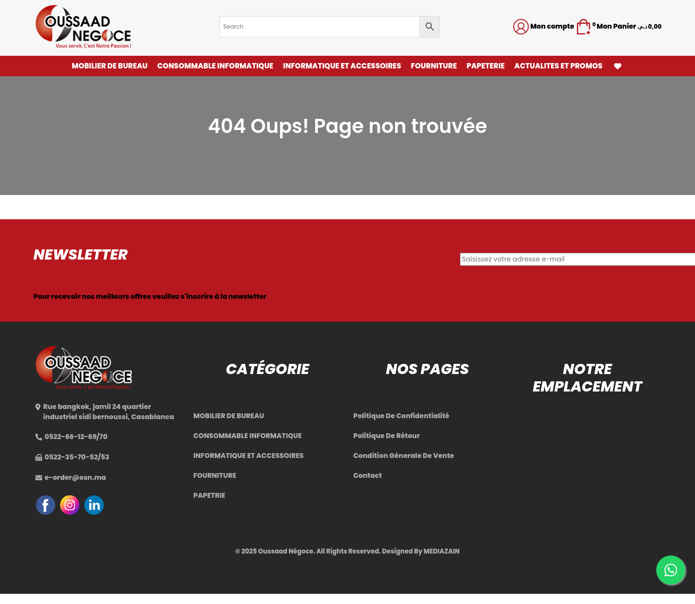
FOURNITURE (434, 66)
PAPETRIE (209, 495)
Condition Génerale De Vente (403, 455)
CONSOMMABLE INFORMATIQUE (215, 66)
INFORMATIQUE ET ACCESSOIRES (342, 66)
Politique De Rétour (386, 436)
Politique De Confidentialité (401, 416)
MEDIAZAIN (441, 551)
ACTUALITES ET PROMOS (558, 66)
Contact (367, 475)
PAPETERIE (486, 66)
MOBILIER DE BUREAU (110, 66)
